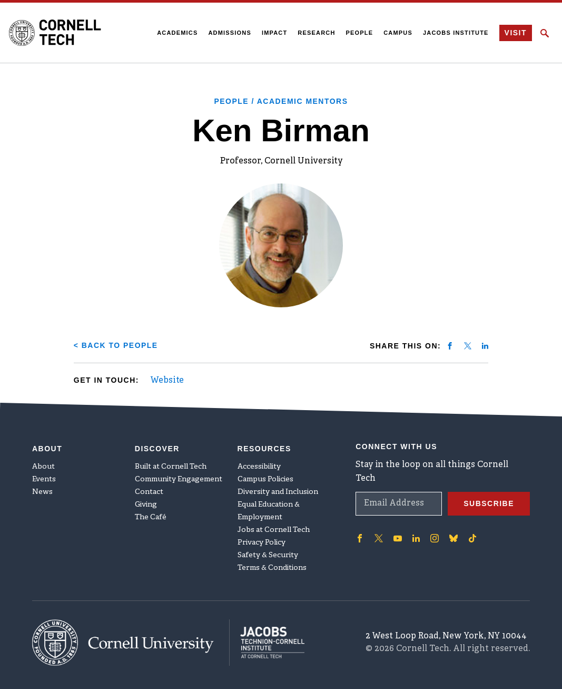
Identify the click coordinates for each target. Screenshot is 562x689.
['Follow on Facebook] (360, 537)
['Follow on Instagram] (434, 537)
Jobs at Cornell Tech (274, 529)
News (42, 491)
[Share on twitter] (467, 346)
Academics (177, 33)
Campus (397, 33)
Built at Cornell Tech (170, 466)
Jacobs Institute (456, 33)
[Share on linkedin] (485, 346)
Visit (515, 33)
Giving (146, 504)
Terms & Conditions (272, 567)
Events (44, 478)
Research (316, 33)
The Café (150, 516)
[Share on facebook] (449, 346)
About (43, 466)
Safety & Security (268, 554)
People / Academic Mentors (281, 101)
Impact (274, 33)
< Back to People (116, 345)
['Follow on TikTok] (472, 537)
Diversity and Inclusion (278, 491)
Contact (149, 491)
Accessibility (259, 466)
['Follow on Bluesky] (453, 537)
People (359, 33)
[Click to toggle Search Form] (544, 33)
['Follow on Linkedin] (416, 537)
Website (167, 380)
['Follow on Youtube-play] (397, 537)
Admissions (229, 33)
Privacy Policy (261, 542)
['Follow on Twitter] (378, 537)
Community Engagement (178, 478)
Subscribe (489, 503)
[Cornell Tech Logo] (55, 33)
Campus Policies (265, 478)
